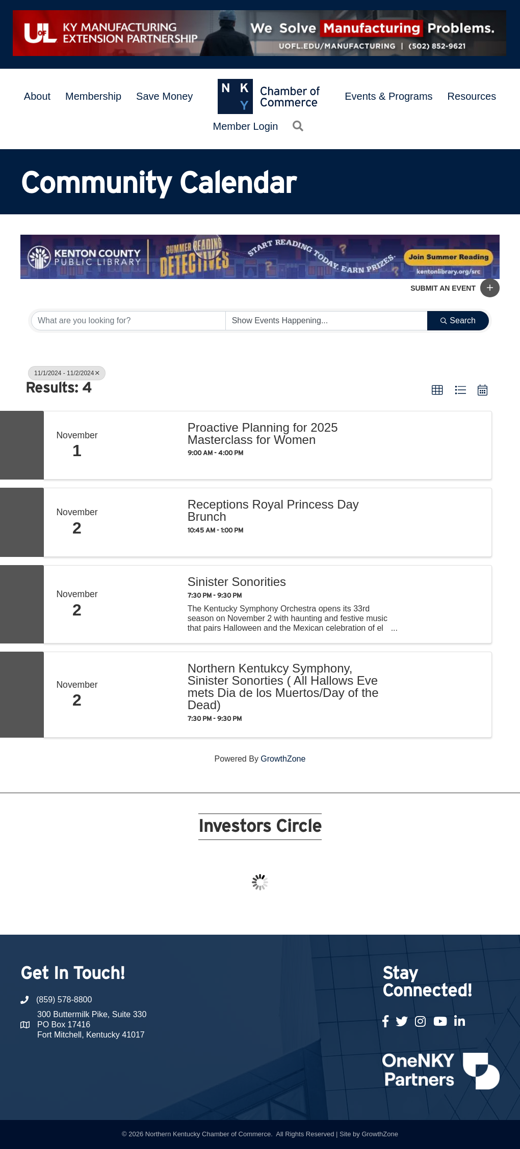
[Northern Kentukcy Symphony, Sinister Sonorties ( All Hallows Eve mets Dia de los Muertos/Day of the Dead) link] (143, 694)
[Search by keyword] (128, 320)
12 (272, 915)
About (37, 96)
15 (309, 915)
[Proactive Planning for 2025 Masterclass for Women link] (143, 445)
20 (370, 915)
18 (345, 915)
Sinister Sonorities (237, 582)
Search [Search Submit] (458, 320)
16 (321, 915)
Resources (472, 96)
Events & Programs (388, 96)
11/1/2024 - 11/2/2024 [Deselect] (66, 373)
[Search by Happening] (326, 320)
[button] (490, 287)
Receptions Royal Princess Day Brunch (273, 510)
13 (284, 915)
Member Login (245, 126)
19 (357, 915)
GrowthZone (283, 758)
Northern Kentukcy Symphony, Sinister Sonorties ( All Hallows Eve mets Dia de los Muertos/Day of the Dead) (283, 686)
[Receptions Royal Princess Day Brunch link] (143, 522)
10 (247, 915)
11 (260, 915)
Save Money (164, 96)
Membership (93, 96)
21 (382, 915)
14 (296, 915)
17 (333, 915)
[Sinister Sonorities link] (143, 604)
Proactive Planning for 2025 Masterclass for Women (263, 434)
